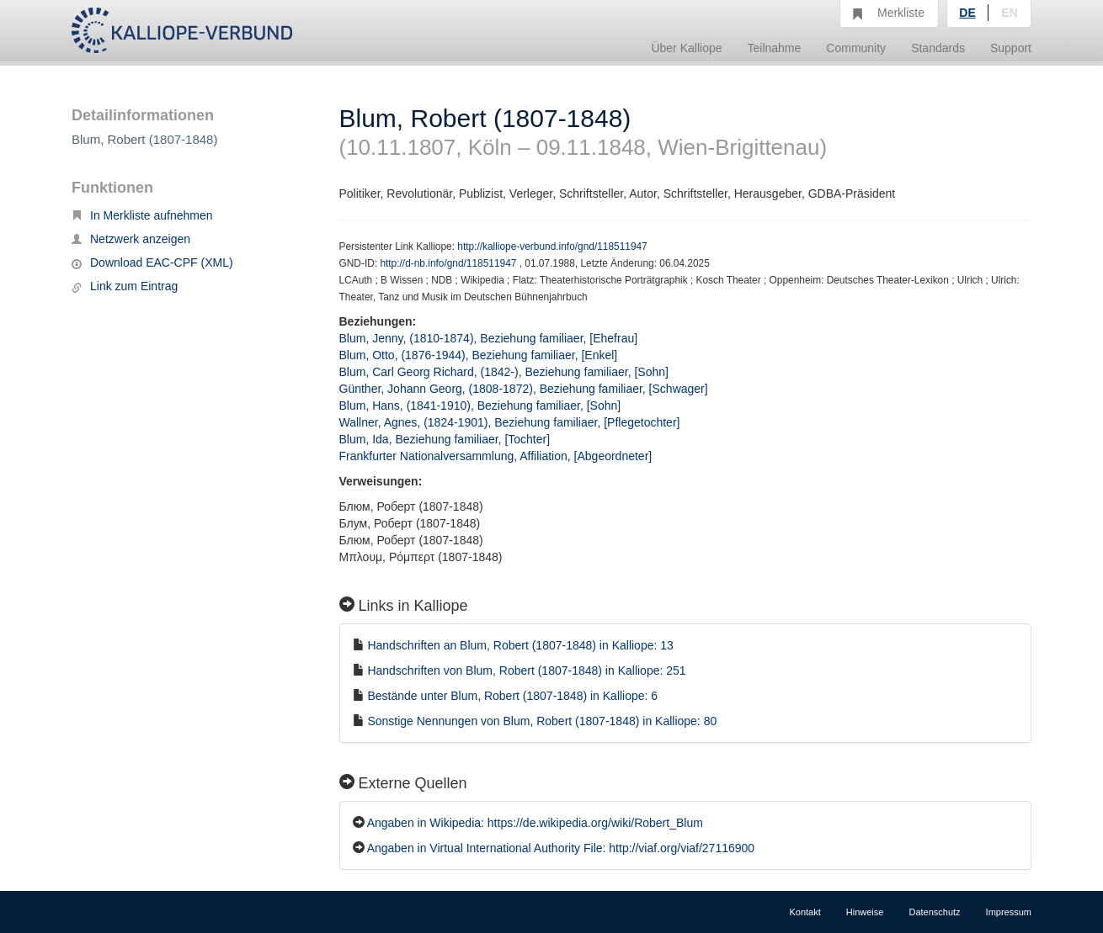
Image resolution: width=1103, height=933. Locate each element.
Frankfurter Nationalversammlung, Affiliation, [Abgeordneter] (496, 456)
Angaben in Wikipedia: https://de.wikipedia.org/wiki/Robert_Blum (535, 823)
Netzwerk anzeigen (131, 239)
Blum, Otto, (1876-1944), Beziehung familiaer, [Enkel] (478, 355)
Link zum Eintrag (125, 286)
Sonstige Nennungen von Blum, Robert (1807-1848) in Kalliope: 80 (542, 721)
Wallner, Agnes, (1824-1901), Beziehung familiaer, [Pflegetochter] (509, 422)
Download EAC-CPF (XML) (152, 262)
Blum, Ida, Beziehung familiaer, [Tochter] (445, 439)
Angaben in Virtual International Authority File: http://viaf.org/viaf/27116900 (560, 848)
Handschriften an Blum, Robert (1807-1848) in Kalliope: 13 (520, 645)
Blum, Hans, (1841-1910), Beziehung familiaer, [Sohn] (480, 405)
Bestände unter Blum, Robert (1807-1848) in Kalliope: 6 (512, 695)
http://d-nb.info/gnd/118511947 (449, 263)
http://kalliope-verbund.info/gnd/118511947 (552, 246)
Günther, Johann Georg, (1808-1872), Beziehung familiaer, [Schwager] (523, 388)
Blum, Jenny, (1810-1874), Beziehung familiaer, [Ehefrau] (488, 338)
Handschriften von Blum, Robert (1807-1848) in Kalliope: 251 (526, 670)
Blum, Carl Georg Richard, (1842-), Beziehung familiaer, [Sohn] (504, 372)
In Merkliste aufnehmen (142, 215)
